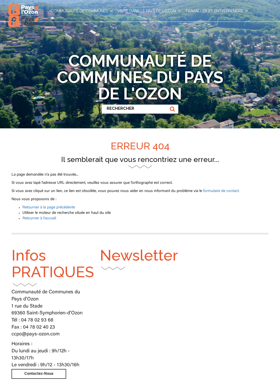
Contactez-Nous (38, 374)
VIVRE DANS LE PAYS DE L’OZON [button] (149, 11)
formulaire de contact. (221, 191)
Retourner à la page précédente (48, 207)
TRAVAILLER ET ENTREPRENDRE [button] (217, 11)
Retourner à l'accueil (39, 218)
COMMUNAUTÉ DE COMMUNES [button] (82, 11)
